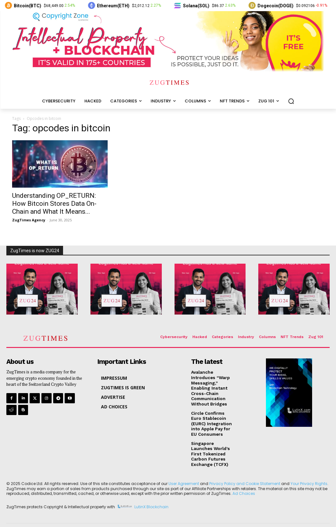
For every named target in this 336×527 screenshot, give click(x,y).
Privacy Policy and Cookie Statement (244, 473)
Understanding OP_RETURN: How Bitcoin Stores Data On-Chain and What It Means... (54, 203)
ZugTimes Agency (28, 220)
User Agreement (183, 473)
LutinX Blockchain (151, 497)
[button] (291, 101)
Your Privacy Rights (308, 473)
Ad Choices (243, 483)
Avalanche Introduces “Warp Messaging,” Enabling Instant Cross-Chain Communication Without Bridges (213, 384)
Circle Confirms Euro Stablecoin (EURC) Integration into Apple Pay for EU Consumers (212, 416)
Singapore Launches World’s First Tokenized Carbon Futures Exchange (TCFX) (212, 445)
